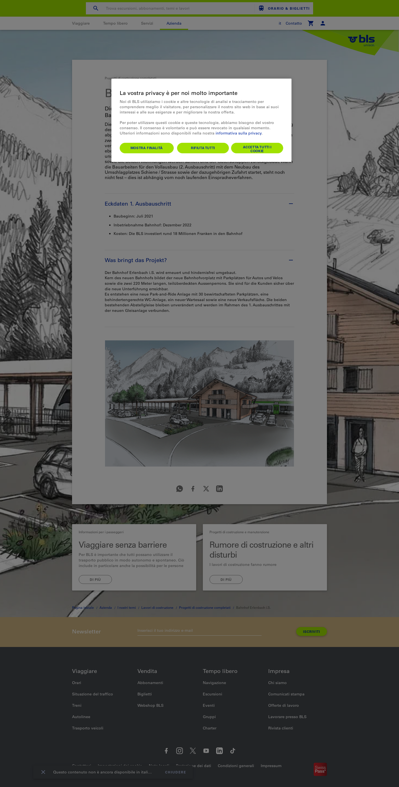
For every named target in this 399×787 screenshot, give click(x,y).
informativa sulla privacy (239, 133)
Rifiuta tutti (203, 148)
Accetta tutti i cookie (257, 149)
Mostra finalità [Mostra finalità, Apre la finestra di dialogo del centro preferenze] (147, 148)
